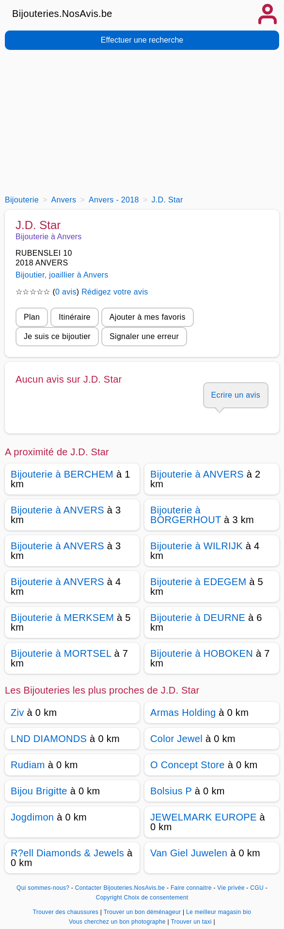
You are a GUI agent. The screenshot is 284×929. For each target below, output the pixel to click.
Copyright (109, 897)
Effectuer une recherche (142, 40)
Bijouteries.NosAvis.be (62, 13)
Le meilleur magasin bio (218, 912)
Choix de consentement (156, 897)
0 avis (66, 292)
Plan (32, 317)
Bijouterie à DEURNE (197, 617)
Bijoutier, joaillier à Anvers (62, 275)
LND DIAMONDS (49, 738)
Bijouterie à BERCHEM (62, 474)
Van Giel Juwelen (188, 853)
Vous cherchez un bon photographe (118, 921)
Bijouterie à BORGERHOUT (185, 515)
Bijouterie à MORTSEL (61, 653)
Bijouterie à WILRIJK (196, 546)
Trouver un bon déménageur (143, 912)
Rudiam (28, 764)
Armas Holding (183, 712)
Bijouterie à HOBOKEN (201, 653)
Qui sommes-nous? (42, 887)
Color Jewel (176, 738)
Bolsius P (171, 791)
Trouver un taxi (192, 921)
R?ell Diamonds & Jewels (67, 853)
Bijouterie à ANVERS (197, 474)
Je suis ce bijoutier (57, 336)
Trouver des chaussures (66, 912)
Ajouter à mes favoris (148, 317)
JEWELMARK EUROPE (203, 817)
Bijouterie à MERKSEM (62, 617)
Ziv (17, 712)
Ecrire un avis (235, 395)
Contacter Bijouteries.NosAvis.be (120, 887)
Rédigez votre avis (114, 292)
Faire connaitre (191, 887)
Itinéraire (74, 317)
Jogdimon (32, 817)
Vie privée (230, 887)
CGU (257, 887)
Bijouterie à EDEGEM (198, 581)
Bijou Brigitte (39, 791)
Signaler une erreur (144, 336)
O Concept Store (187, 764)
